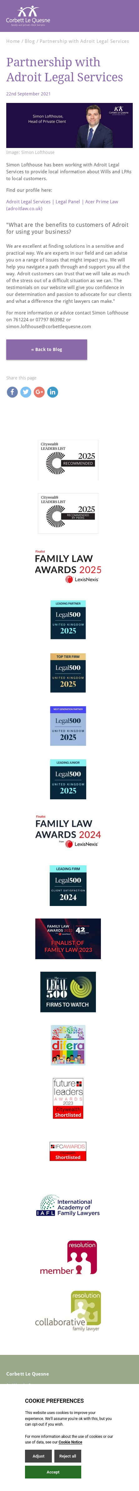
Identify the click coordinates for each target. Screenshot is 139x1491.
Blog (30, 41)
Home (13, 41)
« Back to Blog (46, 349)
